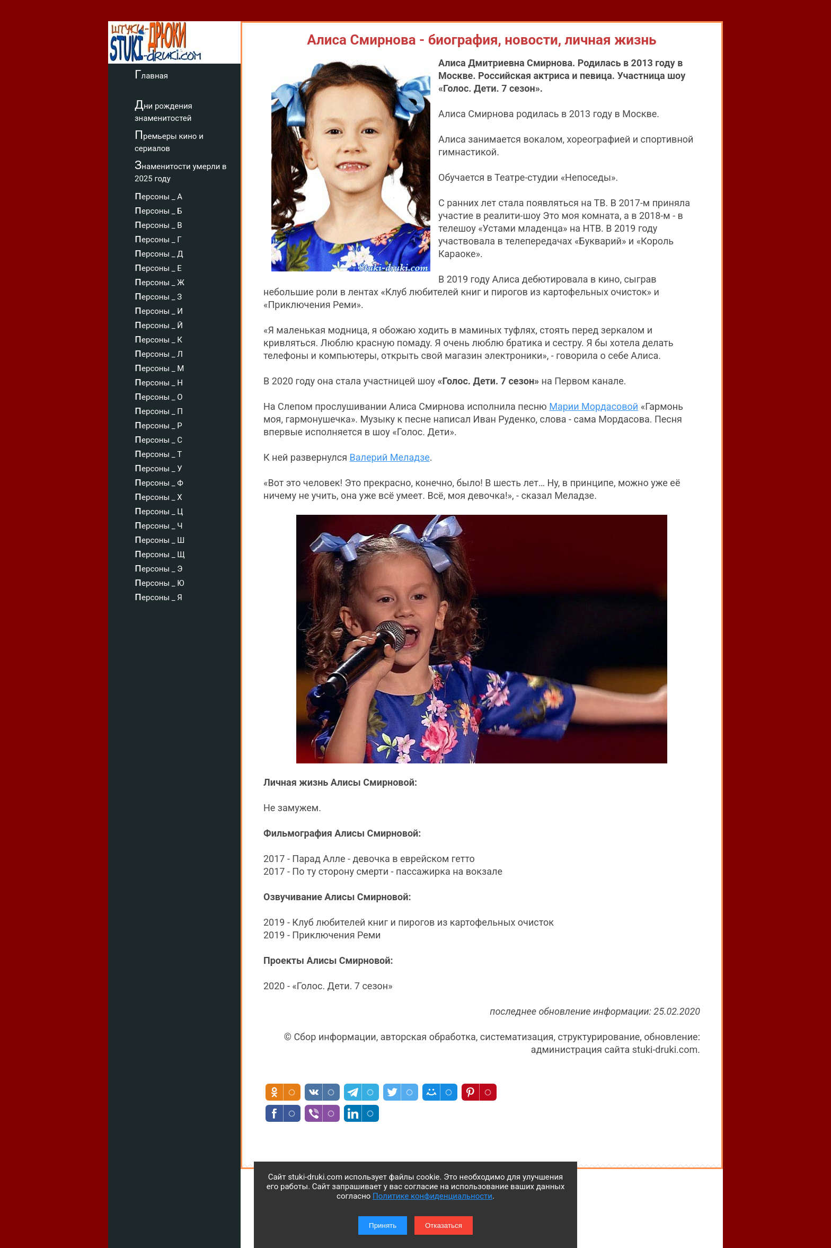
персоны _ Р (158, 424)
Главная (151, 74)
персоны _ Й (159, 324)
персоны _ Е (158, 267)
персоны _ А (158, 195)
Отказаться (443, 1225)
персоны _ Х (158, 496)
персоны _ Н (159, 381)
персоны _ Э (158, 567)
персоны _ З (158, 295)
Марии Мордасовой (593, 406)
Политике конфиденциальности (432, 1196)
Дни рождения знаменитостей (163, 111)
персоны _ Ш (159, 539)
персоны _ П (159, 410)
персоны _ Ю (159, 581)
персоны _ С (158, 438)
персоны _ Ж (159, 281)
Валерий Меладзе (390, 457)
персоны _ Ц (159, 510)
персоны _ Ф (159, 481)
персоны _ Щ (160, 553)
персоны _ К (158, 338)
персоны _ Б (158, 209)
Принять (382, 1225)
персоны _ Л (159, 352)
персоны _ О (159, 395)
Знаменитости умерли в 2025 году (181, 171)
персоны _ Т (158, 453)
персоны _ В (158, 224)
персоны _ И (159, 310)
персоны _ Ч (159, 524)
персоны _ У (158, 467)
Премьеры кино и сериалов (169, 141)
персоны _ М (159, 367)
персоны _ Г (158, 238)
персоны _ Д (159, 252)
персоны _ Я (158, 596)
